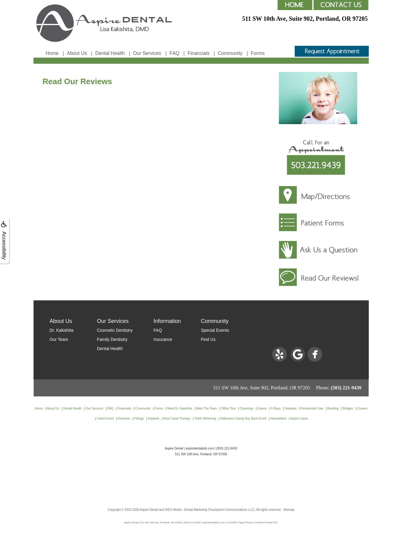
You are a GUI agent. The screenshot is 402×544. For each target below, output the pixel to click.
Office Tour (228, 408)
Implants (153, 418)
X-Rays (276, 408)
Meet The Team (206, 408)
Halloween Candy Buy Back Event (243, 418)
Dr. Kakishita (62, 330)
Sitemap (288, 509)
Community (230, 53)
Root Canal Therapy (176, 418)
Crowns (362, 408)
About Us (77, 53)
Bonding (333, 408)
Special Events (215, 330)
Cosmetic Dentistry (115, 330)
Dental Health (110, 53)
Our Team (59, 339)
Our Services (147, 53)
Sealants (291, 408)
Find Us (208, 339)
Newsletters (278, 418)
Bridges (348, 408)
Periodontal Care (312, 408)
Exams (262, 408)
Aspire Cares (299, 418)
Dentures (124, 418)
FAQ (174, 53)
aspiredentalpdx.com (200, 448)
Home (52, 53)
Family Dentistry (112, 339)
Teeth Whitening (205, 418)
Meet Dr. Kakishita (179, 408)
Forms (258, 53)
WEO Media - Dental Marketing (186, 509)
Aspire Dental (149, 509)
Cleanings (246, 408)
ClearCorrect (105, 418)
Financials (198, 53)
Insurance (163, 339)
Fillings (139, 418)
